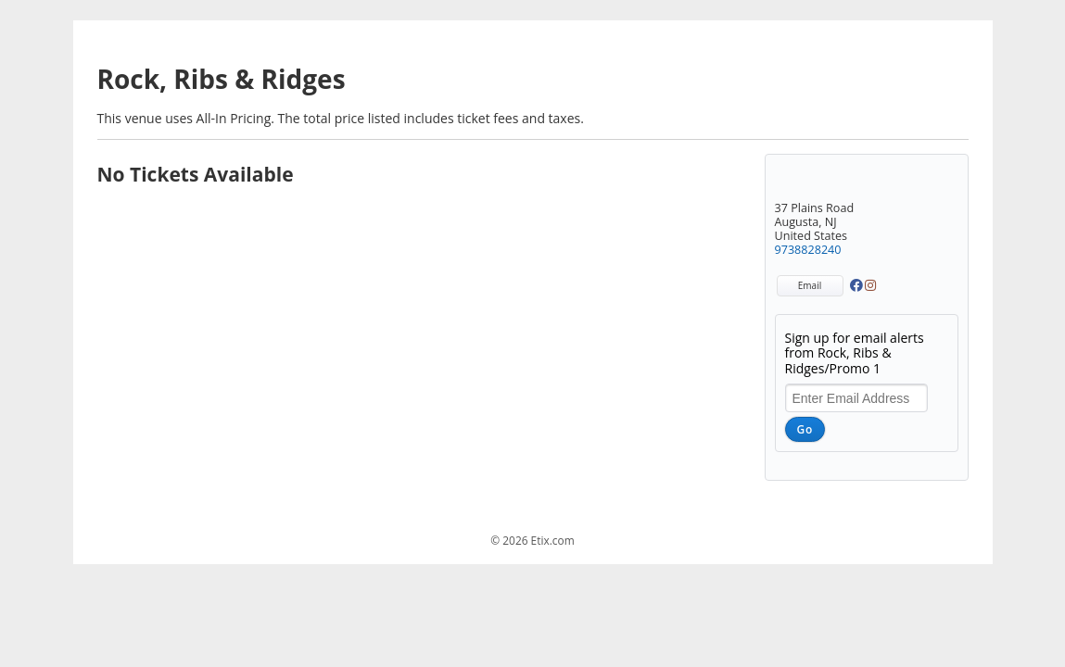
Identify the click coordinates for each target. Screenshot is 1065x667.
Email (809, 285)
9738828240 (808, 250)
